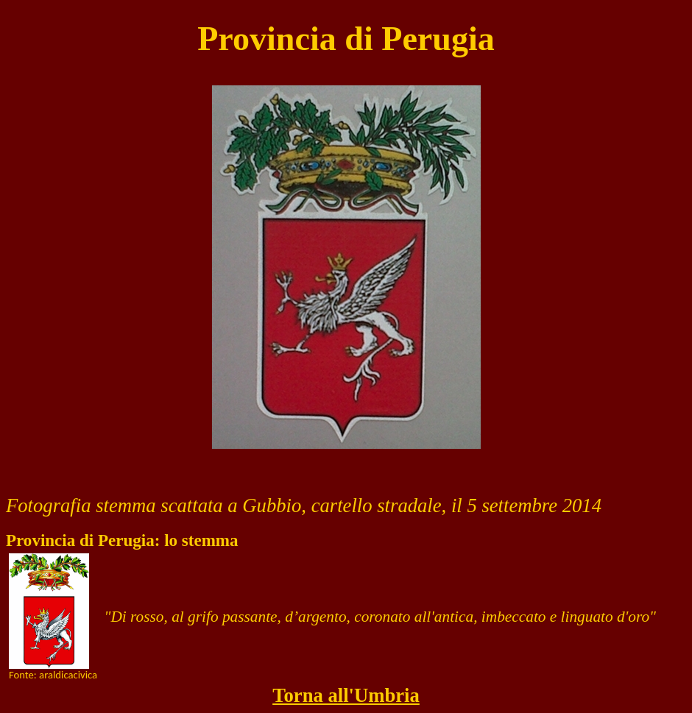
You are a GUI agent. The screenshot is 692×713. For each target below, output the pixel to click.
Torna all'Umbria (346, 695)
